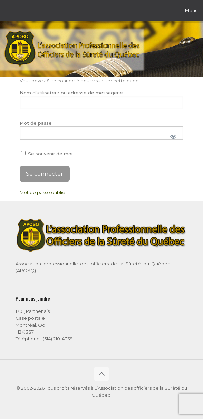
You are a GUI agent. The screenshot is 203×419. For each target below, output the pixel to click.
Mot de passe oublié (42, 192)
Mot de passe (36, 123)
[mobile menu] (194, 10)
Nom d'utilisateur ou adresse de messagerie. (72, 92)
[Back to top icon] (101, 374)
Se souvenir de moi (46, 153)
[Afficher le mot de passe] (173, 136)
